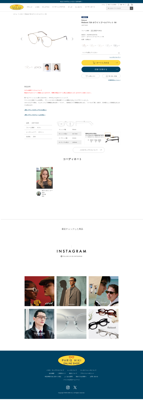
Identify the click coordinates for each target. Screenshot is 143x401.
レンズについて (72, 370)
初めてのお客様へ (81, 376)
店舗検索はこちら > (114, 80)
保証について (73, 373)
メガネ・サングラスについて (55, 370)
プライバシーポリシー (87, 373)
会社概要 (51, 373)
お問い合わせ (94, 376)
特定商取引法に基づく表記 (53, 376)
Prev (21, 39)
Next (72, 39)
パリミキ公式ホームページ (71, 379)
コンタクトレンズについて (88, 370)
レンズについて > (115, 57)
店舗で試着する (101, 69)
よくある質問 (68, 376)
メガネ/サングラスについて (89, 150)
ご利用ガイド (62, 373)
